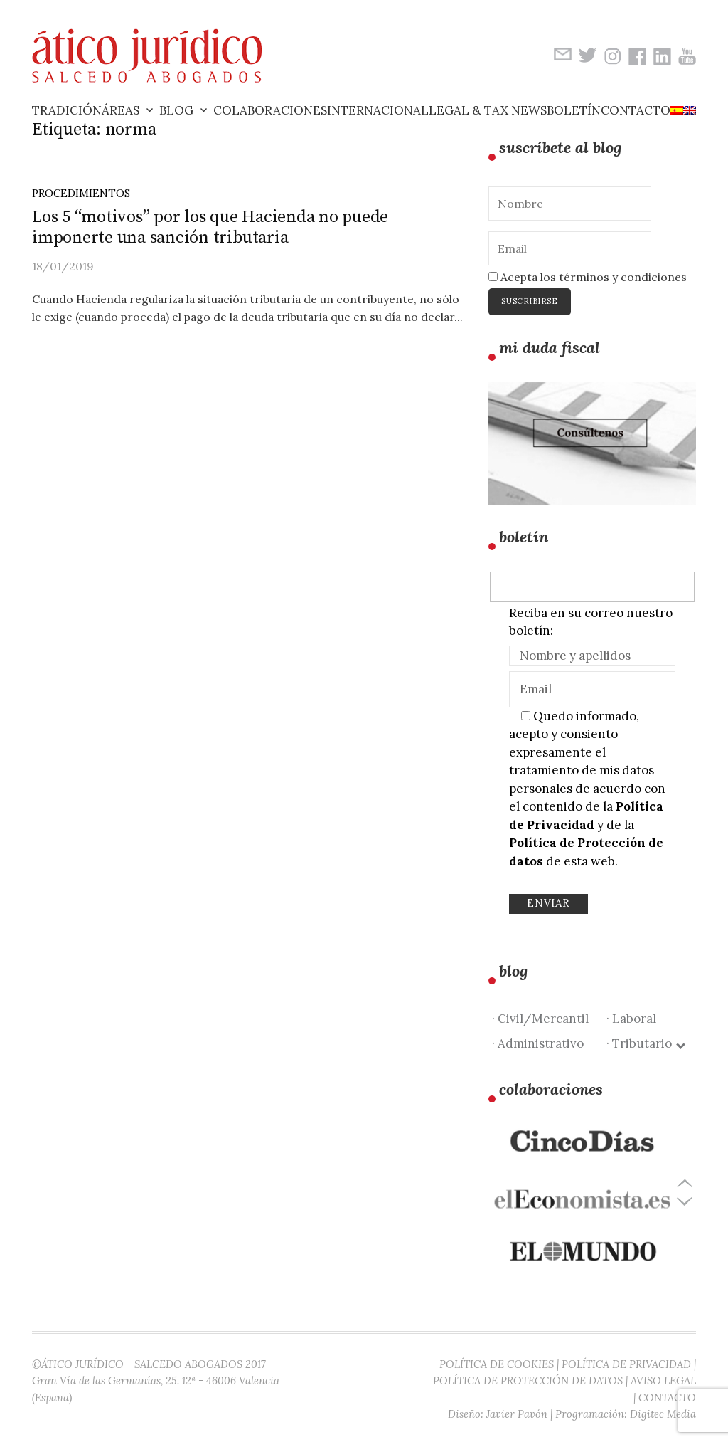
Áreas (120, 110)
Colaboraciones (270, 110)
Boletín (574, 110)
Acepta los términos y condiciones (587, 277)
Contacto (635, 110)
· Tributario (645, 1043)
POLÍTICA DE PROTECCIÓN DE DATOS (528, 1380)
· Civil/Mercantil (540, 1018)
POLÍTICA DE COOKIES (496, 1364)
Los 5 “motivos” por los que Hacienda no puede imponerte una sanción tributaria (210, 227)
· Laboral (631, 1018)
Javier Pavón (516, 1414)
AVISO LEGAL (663, 1380)
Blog (176, 110)
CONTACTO (667, 1397)
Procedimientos (81, 193)
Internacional (378, 110)
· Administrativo (538, 1043)
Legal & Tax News (488, 110)
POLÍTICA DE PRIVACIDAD (626, 1364)
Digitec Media (663, 1414)
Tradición (67, 110)
